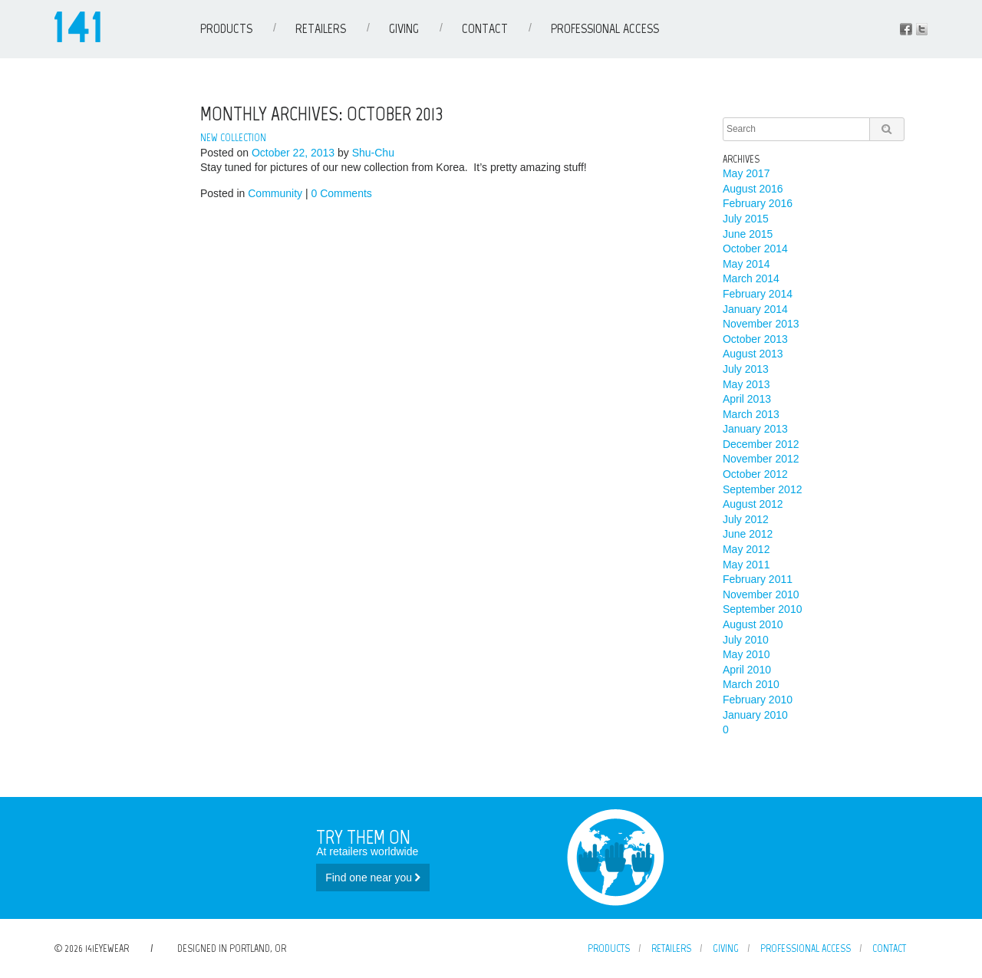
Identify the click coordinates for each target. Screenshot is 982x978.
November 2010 (761, 594)
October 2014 (755, 248)
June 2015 (748, 234)
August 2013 (753, 353)
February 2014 (758, 294)
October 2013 (755, 339)
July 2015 (746, 218)
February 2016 (758, 203)
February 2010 (758, 699)
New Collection (233, 137)
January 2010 (755, 715)
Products (226, 28)
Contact (485, 28)
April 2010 (747, 670)
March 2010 (751, 684)
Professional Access (605, 28)
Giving (404, 28)
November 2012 (761, 459)
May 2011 (746, 564)
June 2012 (748, 534)
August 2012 (753, 504)
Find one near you (372, 877)
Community (275, 193)
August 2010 (753, 624)
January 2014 (755, 309)
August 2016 (753, 189)
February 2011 (758, 579)
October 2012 (755, 474)
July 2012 (746, 519)
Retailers (320, 28)
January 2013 (755, 429)
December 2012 (761, 444)
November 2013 (761, 324)
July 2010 (746, 640)
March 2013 (751, 414)
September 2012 (762, 489)
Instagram (921, 29)
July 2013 (746, 369)
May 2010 (746, 654)
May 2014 (746, 264)
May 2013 (746, 384)
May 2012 (746, 549)
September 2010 (762, 609)
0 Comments (341, 193)
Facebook (906, 29)
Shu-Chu (373, 153)
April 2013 (747, 399)
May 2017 (746, 173)
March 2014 (751, 278)
